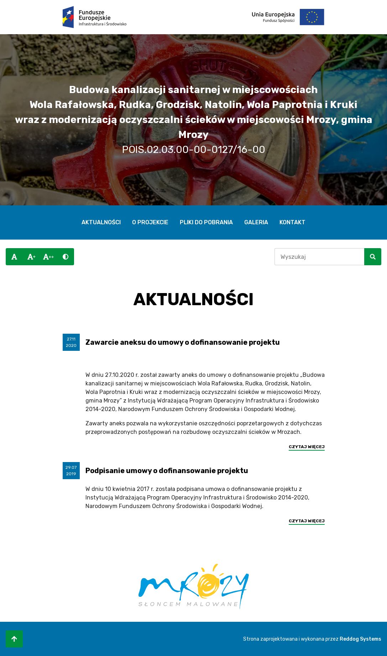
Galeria (256, 222)
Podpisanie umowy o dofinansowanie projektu (166, 470)
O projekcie (150, 222)
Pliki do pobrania (206, 222)
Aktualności (101, 222)
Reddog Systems (360, 639)
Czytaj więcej (307, 446)
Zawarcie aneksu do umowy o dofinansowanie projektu (182, 342)
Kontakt (292, 222)
